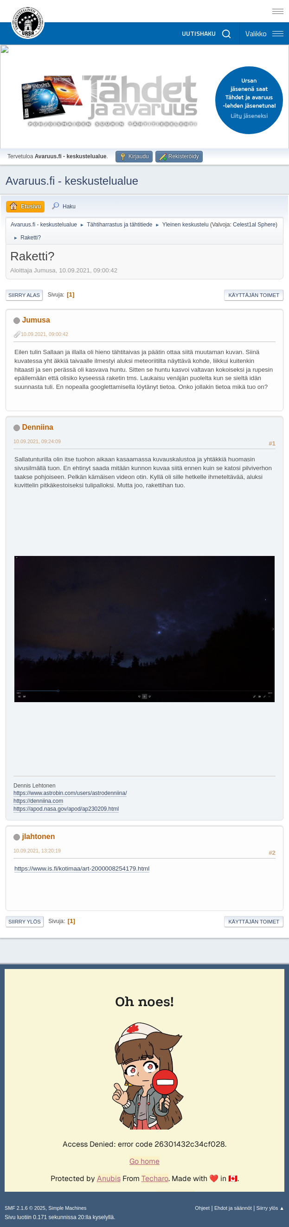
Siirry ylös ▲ (270, 1208)
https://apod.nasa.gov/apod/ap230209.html (66, 809)
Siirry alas (24, 295)
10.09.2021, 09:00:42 (44, 334)
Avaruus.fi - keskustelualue (72, 180)
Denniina (37, 427)
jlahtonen (38, 836)
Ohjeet (202, 1208)
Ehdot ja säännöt (233, 1208)
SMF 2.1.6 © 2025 (25, 1208)
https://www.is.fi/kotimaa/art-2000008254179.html (81, 868)
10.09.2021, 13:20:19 (37, 850)
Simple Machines (67, 1208)
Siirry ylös (24, 921)
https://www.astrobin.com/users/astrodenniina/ (70, 793)
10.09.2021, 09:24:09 (37, 441)
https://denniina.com (38, 801)
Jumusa (36, 320)
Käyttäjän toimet (253, 295)
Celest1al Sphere (254, 224)
